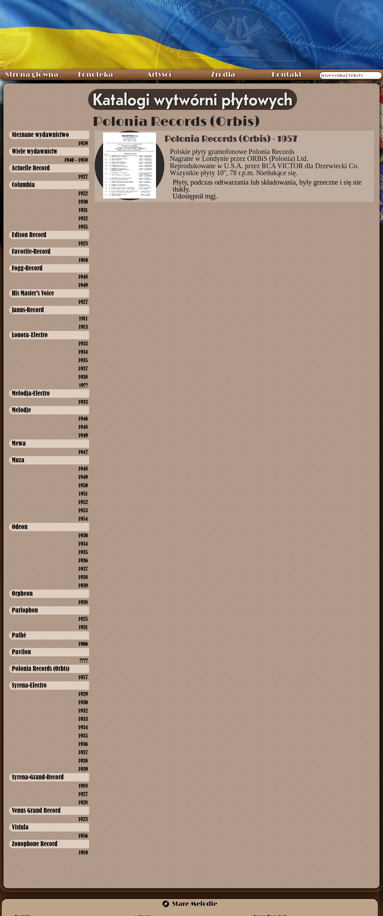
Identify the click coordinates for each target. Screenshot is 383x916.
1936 (83, 560)
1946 (83, 418)
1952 (83, 502)
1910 (83, 260)
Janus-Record (28, 310)
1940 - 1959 (76, 160)
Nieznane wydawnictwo (40, 134)
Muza (18, 460)
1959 (83, 143)
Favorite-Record (31, 251)
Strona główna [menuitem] (31, 75)
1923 (83, 243)
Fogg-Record (27, 268)
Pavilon (21, 652)
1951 (83, 494)
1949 (83, 285)
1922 (83, 193)
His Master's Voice (33, 293)
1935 (83, 227)
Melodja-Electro (31, 393)
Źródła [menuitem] (223, 75)
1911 (83, 318)
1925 (83, 619)
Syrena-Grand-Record (38, 777)
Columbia (23, 184)
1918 (83, 786)
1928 (83, 802)
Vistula (20, 827)
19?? (83, 385)
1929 (83, 694)
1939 (83, 585)
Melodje (21, 410)
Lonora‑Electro (30, 335)
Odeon (20, 526)
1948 (83, 277)
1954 (83, 519)
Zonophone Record (34, 844)
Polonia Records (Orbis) (40, 668)
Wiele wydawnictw (34, 151)
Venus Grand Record (36, 810)
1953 (83, 510)
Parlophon (25, 610)
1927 (83, 176)
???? (83, 660)
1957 (83, 677)
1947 (83, 452)
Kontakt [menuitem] (287, 75)
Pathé (19, 635)
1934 (83, 352)
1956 (83, 836)
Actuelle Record (31, 168)
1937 (83, 368)
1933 (83, 343)
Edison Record (29, 234)
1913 (83, 327)
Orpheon (22, 593)
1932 (83, 218)
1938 (83, 377)
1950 (83, 485)
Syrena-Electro (29, 685)
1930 (83, 201)
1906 (83, 644)
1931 (83, 210)
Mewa (19, 443)
